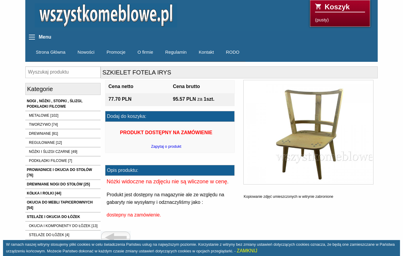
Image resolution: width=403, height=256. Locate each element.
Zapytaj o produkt (166, 146)
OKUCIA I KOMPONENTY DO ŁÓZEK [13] (63, 226)
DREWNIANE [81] (43, 133)
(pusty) (340, 12)
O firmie (145, 52)
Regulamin (176, 52)
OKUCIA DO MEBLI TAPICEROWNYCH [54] (60, 205)
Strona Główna (50, 52)
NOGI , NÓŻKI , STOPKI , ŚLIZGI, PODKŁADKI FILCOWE (54, 104)
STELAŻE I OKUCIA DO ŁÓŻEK (53, 217)
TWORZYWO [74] (43, 124)
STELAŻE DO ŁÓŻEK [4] (49, 235)
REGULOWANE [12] (45, 143)
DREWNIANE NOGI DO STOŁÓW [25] (58, 184)
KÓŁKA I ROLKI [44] (44, 193)
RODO (232, 52)
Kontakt (206, 52)
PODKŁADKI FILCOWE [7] (50, 161)
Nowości (85, 52)
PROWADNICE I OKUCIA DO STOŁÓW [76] (59, 172)
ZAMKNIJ (247, 250)
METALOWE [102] (43, 115)
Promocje (116, 52)
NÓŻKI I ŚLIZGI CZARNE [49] (53, 152)
